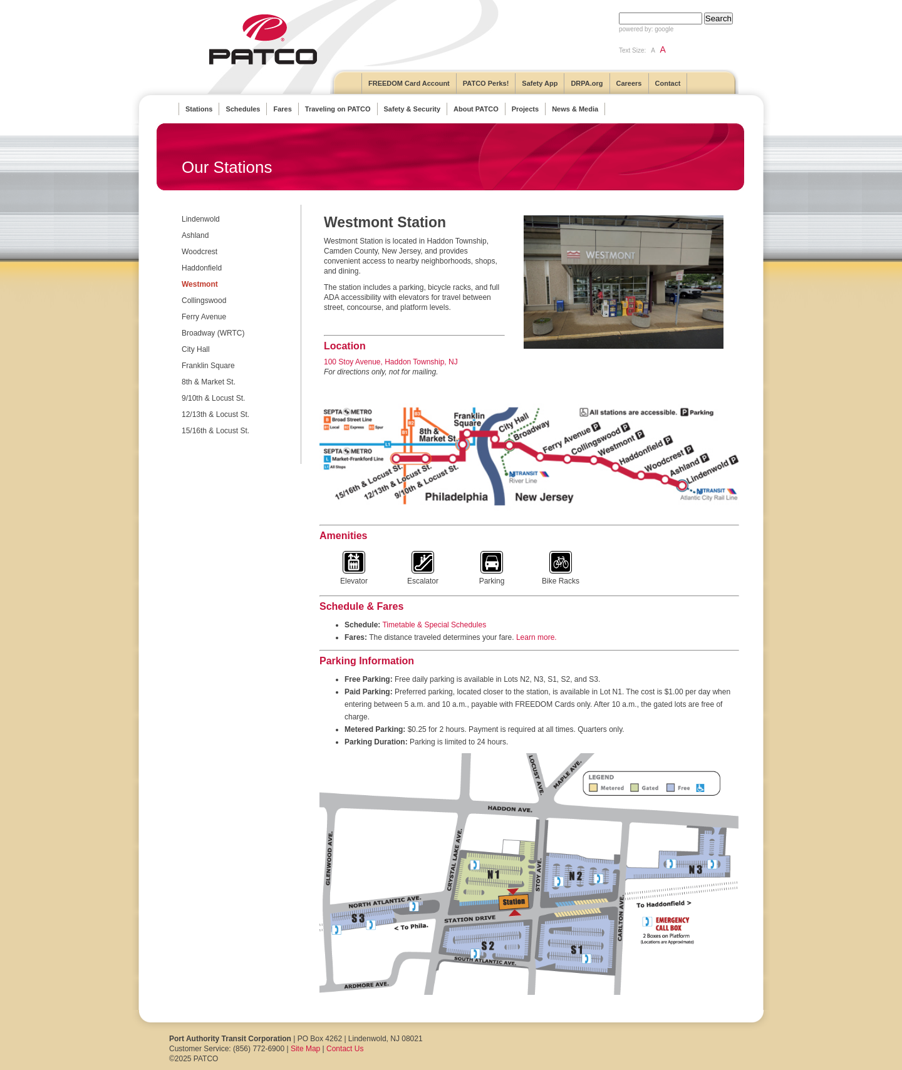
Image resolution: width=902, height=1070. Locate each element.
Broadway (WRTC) (213, 333)
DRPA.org (587, 83)
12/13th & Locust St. (215, 414)
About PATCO (476, 109)
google (664, 29)
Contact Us (344, 1048)
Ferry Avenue (204, 316)
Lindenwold (201, 219)
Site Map (305, 1048)
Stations (198, 109)
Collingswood (204, 300)
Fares (282, 109)
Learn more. (536, 637)
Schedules (243, 109)
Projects (525, 109)
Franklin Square (208, 365)
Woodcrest (199, 251)
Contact (668, 83)
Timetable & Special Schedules (434, 624)
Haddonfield (202, 268)
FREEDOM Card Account (409, 83)
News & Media (575, 109)
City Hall (196, 349)
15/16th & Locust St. (215, 430)
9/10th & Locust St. (213, 398)
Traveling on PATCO (338, 109)
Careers (629, 83)
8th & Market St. (209, 382)
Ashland (195, 235)
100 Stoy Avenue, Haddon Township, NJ (391, 362)
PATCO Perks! (486, 83)
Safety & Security (412, 109)
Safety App (539, 83)
